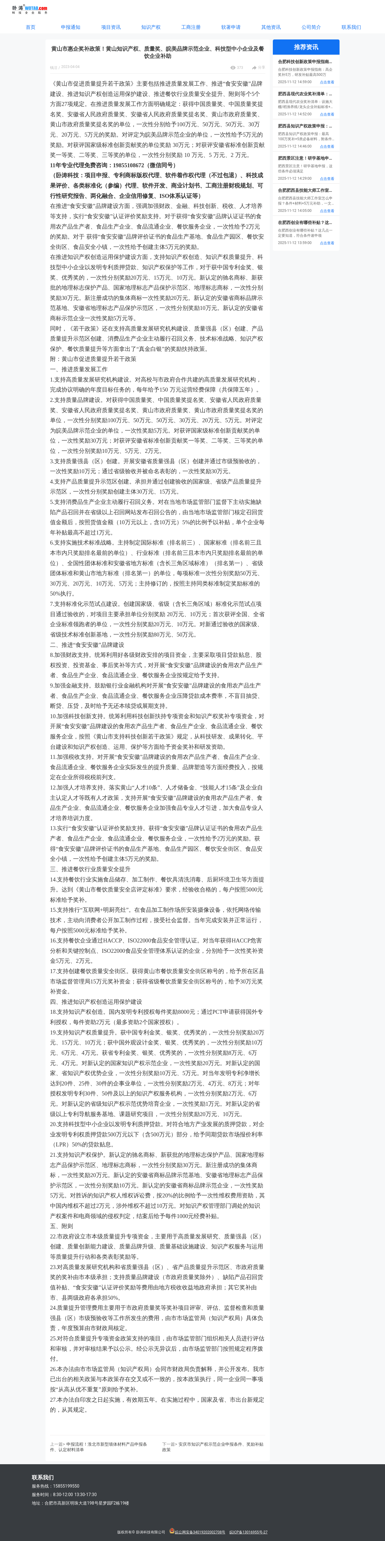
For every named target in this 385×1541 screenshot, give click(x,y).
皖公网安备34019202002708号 (200, 1532)
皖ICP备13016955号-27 (248, 1532)
